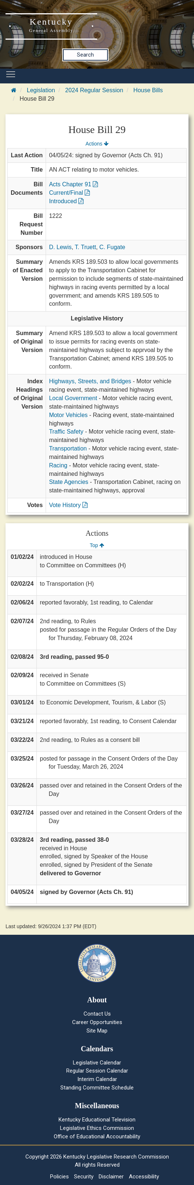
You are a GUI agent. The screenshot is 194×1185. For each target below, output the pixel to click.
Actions (96, 144)
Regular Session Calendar (97, 1070)
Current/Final (69, 193)
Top (97, 545)
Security (84, 1176)
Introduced (66, 201)
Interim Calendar (97, 1079)
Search (85, 54)
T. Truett (85, 247)
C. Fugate (112, 247)
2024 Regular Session (94, 90)
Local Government (73, 398)
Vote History (68, 505)
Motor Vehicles (68, 415)
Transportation (68, 448)
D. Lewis (60, 247)
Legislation (41, 90)
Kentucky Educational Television (97, 1119)
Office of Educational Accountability (97, 1136)
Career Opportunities (97, 1022)
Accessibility (144, 1176)
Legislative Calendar (97, 1062)
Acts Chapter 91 (73, 184)
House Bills (148, 90)
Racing (58, 465)
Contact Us (97, 1013)
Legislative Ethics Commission (97, 1128)
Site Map (97, 1030)
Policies (59, 1176)
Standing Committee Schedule (97, 1087)
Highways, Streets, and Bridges (90, 381)
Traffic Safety (66, 431)
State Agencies (68, 482)
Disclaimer (111, 1176)
